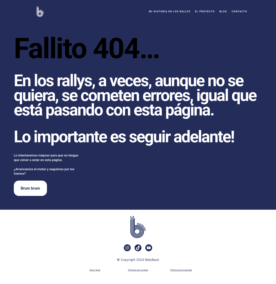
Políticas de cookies (138, 270)
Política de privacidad (181, 270)
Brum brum (30, 188)
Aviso (92, 270)
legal (97, 270)
